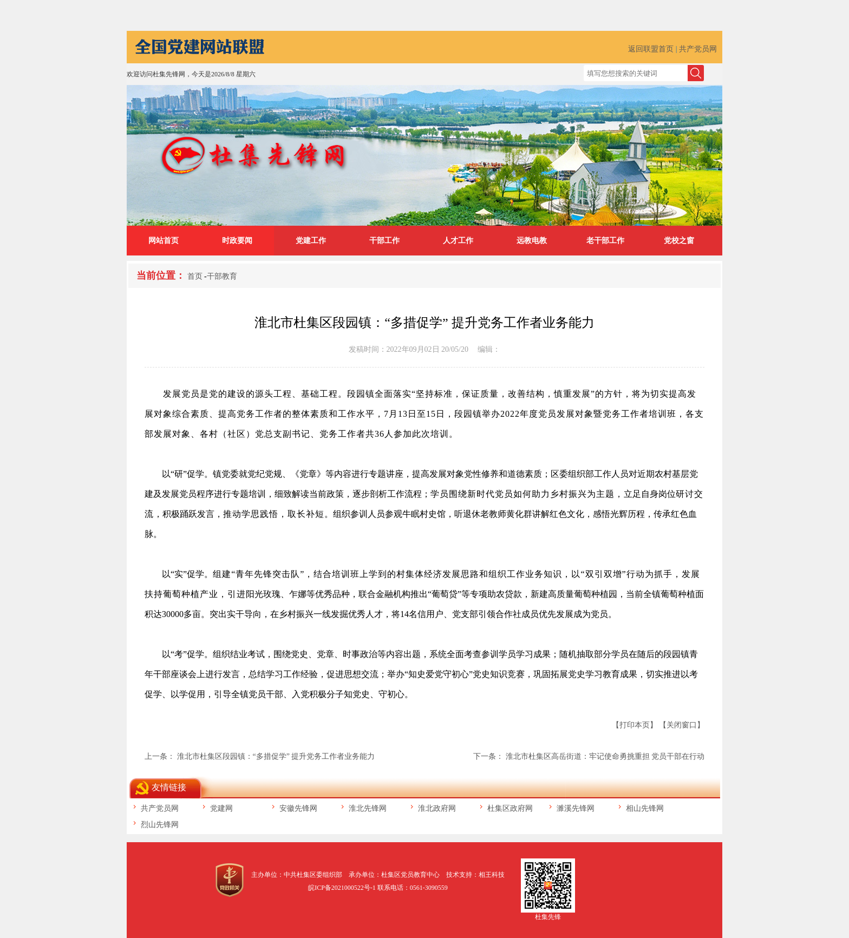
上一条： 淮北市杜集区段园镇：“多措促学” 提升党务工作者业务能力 (260, 756)
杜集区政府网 (510, 808)
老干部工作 (605, 241)
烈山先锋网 (160, 825)
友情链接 (169, 787)
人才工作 (458, 241)
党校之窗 (679, 241)
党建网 (221, 808)
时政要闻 (237, 241)
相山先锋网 (645, 808)
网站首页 (163, 241)
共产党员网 (698, 49)
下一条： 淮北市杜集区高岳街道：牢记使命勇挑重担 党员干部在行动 (588, 756)
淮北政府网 (437, 808)
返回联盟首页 (651, 49)
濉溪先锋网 (576, 808)
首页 (195, 276)
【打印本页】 (634, 725)
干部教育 (222, 276)
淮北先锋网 (368, 808)
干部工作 (384, 241)
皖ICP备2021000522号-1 (342, 887)
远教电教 (532, 241)
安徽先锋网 (298, 808)
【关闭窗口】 (681, 725)
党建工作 (311, 241)
